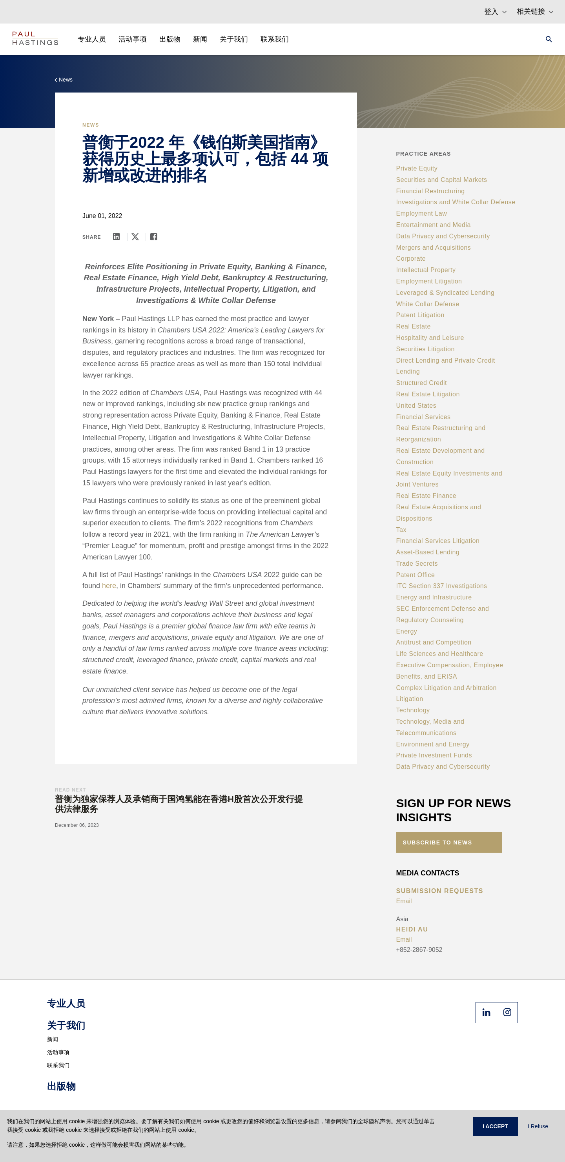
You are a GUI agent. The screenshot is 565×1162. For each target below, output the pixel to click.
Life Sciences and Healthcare (439, 653)
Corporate (411, 258)
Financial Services (423, 417)
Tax (401, 530)
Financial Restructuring (430, 191)
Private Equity (417, 168)
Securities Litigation (425, 349)
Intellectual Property (426, 270)
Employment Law (421, 213)
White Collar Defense (427, 304)
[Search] (546, 39)
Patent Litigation (420, 315)
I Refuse (538, 1126)
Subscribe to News (437, 842)
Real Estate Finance (426, 495)
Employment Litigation (429, 281)
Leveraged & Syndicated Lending (445, 292)
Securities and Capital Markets (441, 179)
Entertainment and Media (433, 225)
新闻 (52, 1039)
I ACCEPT (495, 1126)
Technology (413, 710)
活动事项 (58, 1052)
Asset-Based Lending (428, 552)
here (109, 586)
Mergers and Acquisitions (433, 247)
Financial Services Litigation (438, 540)
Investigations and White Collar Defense (456, 202)
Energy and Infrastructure (434, 597)
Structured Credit (421, 382)
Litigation (409, 698)
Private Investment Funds (434, 755)
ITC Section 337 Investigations (441, 586)
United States (416, 405)
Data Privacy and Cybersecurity (443, 236)
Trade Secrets (417, 563)
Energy (406, 631)
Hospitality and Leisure (430, 337)
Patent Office (415, 575)
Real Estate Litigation (428, 394)
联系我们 (58, 1065)
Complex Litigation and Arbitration (446, 687)
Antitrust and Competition (434, 642)
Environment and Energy (433, 744)
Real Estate (413, 326)
